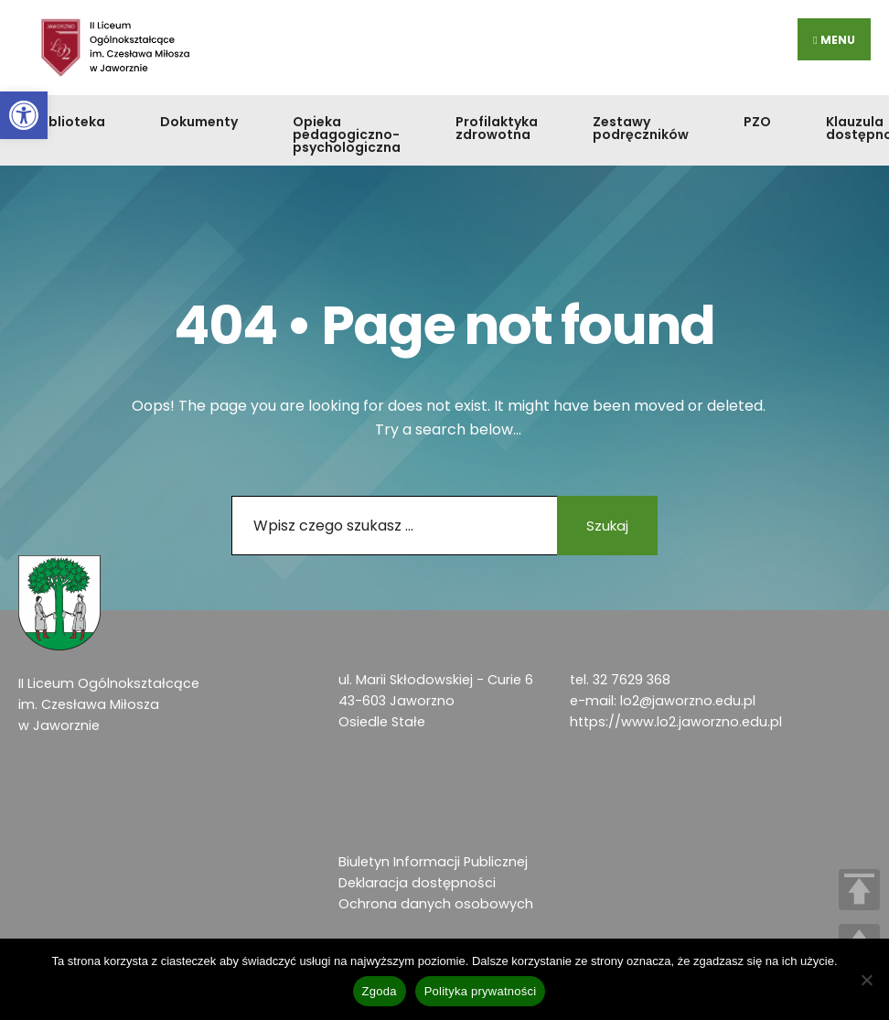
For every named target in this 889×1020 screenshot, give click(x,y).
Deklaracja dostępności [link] (417, 883)
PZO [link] (757, 122)
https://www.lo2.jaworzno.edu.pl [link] (676, 722)
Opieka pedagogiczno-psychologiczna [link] (347, 134)
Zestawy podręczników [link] (641, 128)
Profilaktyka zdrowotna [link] (496, 128)
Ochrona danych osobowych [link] (435, 904)
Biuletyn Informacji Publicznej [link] (433, 862)
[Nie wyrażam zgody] (866, 980)
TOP (859, 889)
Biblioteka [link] (71, 122)
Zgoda (379, 991)
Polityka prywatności (480, 991)
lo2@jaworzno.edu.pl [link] (687, 701)
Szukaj (607, 525)
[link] (24, 115)
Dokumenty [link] (199, 122)
